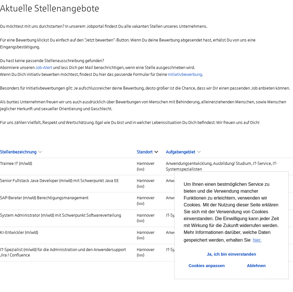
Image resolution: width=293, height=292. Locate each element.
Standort (147, 152)
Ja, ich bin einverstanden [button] (231, 254)
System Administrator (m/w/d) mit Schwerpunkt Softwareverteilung (60, 215)
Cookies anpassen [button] (207, 265)
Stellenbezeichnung (21, 152)
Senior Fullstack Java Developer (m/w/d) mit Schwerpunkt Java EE (59, 180)
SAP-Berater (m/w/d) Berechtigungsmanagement (44, 198)
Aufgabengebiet (183, 152)
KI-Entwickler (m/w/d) (19, 232)
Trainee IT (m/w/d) (16, 163)
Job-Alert (43, 67)
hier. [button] (257, 240)
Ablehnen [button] (256, 265)
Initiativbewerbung (185, 74)
